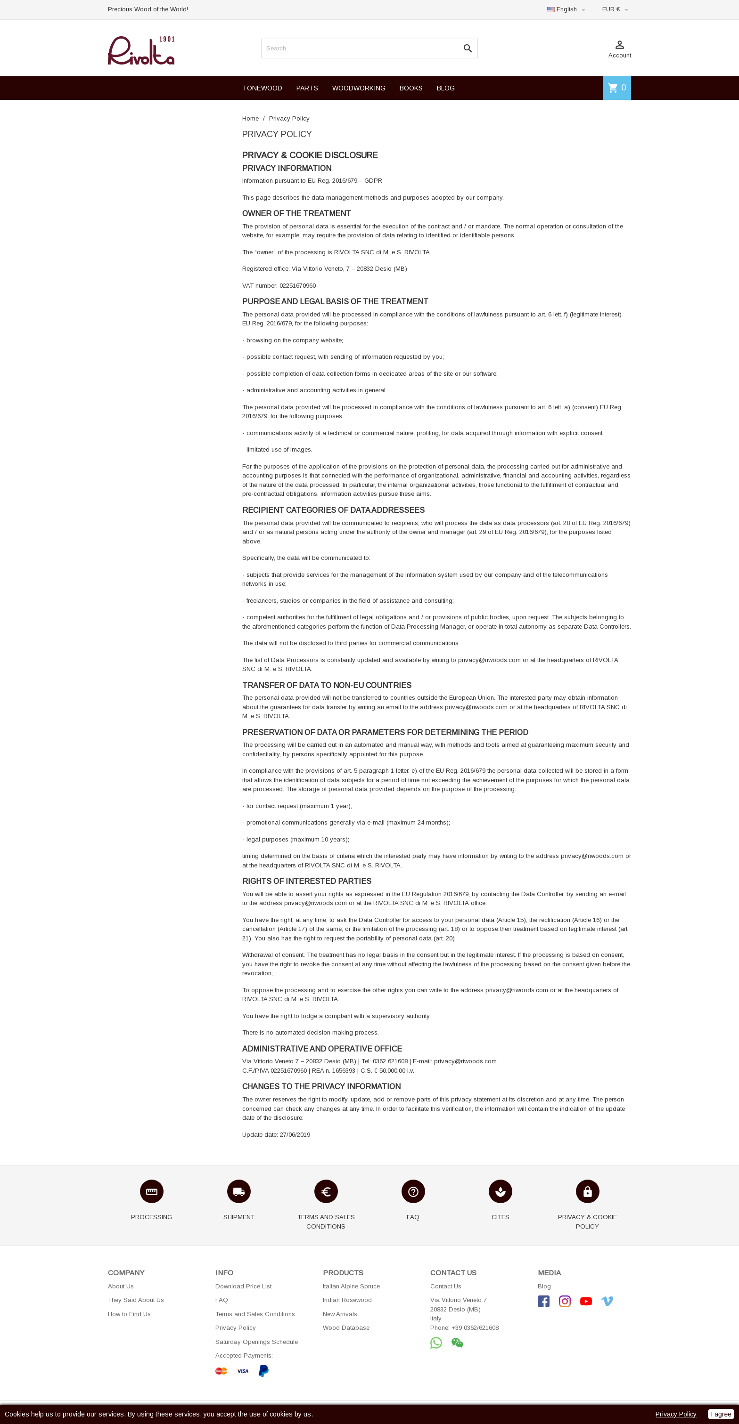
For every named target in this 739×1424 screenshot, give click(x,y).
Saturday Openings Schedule (256, 1341)
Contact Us (445, 1286)
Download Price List (243, 1286)
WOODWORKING (359, 88)
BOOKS (411, 88)
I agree (721, 1414)
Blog (544, 1286)
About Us (121, 1286)
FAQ (221, 1299)
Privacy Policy (235, 1327)
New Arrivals (340, 1314)
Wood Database (346, 1327)
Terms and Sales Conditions (255, 1314)
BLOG (446, 88)
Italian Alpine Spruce (351, 1286)
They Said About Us (136, 1299)
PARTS (307, 88)
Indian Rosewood (347, 1299)
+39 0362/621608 (475, 1327)
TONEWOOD (262, 88)
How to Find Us (129, 1314)
